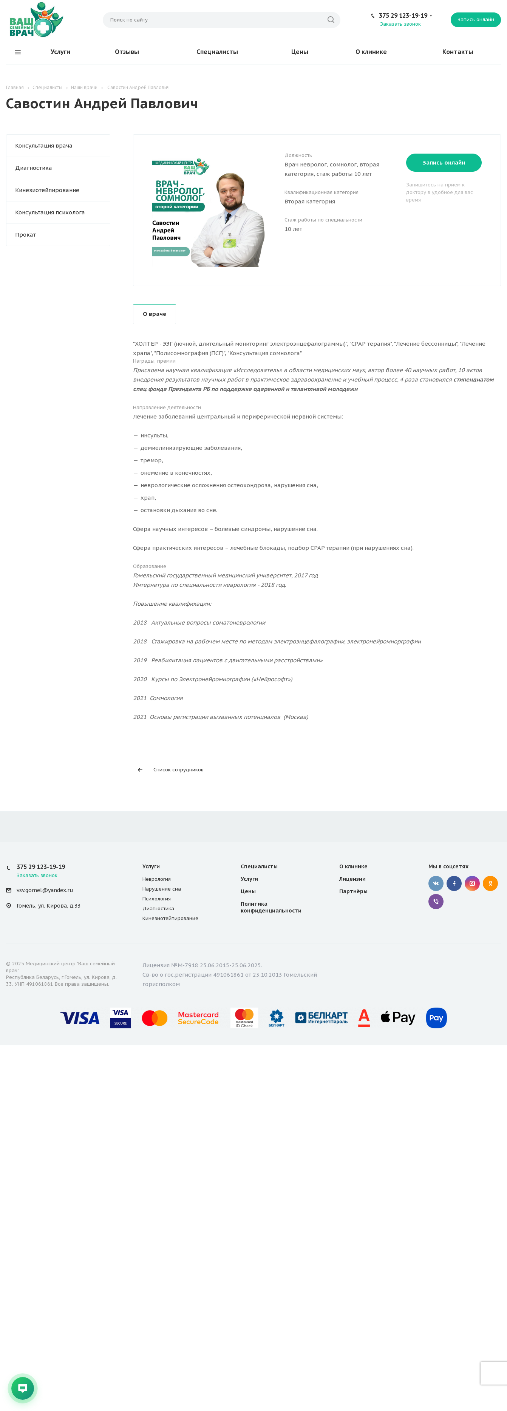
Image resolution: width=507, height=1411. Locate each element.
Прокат (25, 234)
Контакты (457, 51)
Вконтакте (436, 883)
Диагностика (33, 167)
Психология (156, 899)
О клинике (371, 51)
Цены (299, 51)
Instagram (472, 883)
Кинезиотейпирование (47, 190)
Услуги (60, 51)
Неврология (156, 879)
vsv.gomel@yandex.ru (45, 890)
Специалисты (217, 51)
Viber (436, 901)
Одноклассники (490, 883)
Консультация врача (44, 145)
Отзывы (127, 51)
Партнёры (353, 891)
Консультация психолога (50, 212)
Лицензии (352, 879)
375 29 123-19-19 (403, 15)
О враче (154, 313)
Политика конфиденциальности (271, 907)
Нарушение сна (161, 889)
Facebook (454, 883)
